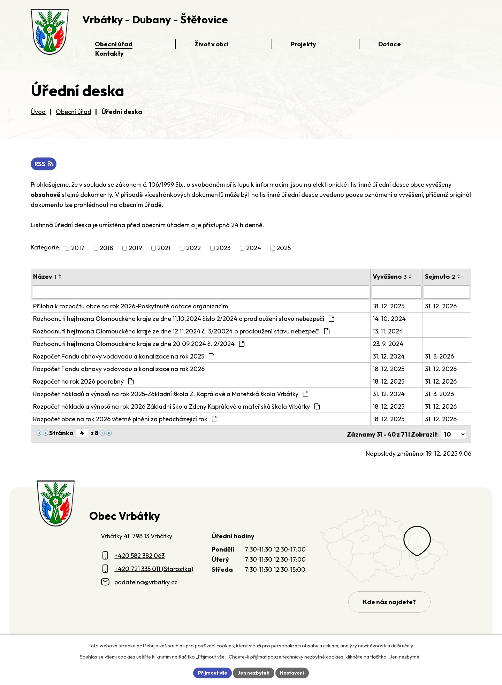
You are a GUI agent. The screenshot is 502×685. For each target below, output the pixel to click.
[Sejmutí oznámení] (447, 292)
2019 (135, 248)
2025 (283, 248)
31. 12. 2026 (441, 306)
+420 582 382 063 (139, 555)
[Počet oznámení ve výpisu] (453, 433)
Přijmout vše (211, 672)
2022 (193, 248)
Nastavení (293, 672)
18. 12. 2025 (389, 306)
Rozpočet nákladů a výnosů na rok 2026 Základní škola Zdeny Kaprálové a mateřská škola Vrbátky (176, 406)
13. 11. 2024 (388, 331)
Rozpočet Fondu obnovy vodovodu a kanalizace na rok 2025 (123, 356)
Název (44, 276)
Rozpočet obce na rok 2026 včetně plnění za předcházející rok (125, 419)
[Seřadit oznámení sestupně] (60, 277)
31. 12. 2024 (389, 356)
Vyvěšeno (390, 276)
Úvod (38, 112)
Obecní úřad (73, 112)
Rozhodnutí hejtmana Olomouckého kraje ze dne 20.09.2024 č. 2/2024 (138, 344)
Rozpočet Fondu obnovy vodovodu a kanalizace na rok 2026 (119, 369)
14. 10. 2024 (389, 319)
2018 (106, 248)
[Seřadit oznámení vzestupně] (60, 275)
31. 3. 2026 (439, 356)
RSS (44, 164)
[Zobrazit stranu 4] (82, 433)
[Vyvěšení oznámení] (397, 292)
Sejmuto (440, 276)
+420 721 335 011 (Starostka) (153, 568)
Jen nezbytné (253, 672)
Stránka (61, 433)
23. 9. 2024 (388, 344)
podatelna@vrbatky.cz (145, 581)
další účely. (402, 645)
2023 (223, 248)
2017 (77, 248)
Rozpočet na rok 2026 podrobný (83, 381)
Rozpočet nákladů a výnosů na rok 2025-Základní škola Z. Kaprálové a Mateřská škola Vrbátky (170, 394)
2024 (253, 248)
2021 (163, 248)
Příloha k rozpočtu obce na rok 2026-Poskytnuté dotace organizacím (130, 306)
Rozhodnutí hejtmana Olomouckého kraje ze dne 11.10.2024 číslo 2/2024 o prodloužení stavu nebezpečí (183, 319)
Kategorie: (45, 248)
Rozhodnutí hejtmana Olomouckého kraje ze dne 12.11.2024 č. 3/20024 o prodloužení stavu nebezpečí (181, 331)
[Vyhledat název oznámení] (201, 292)
